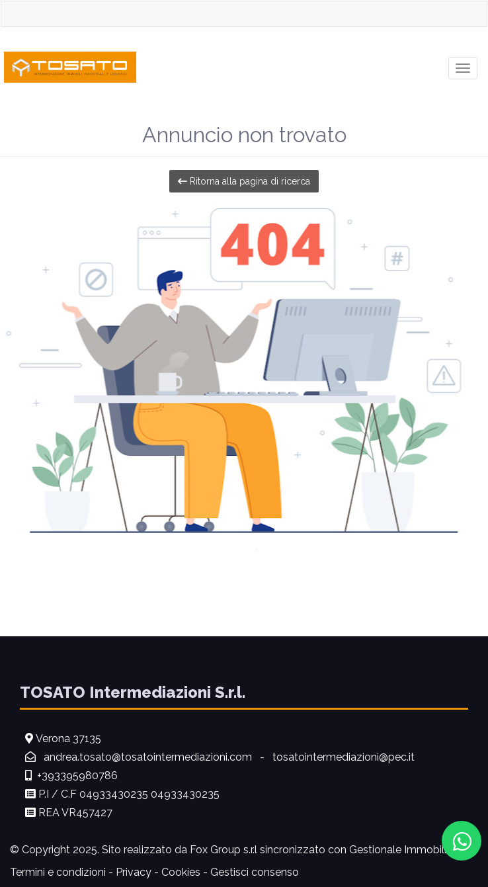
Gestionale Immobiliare (405, 849)
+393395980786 (77, 775)
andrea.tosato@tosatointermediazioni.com (149, 757)
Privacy (133, 872)
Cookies (180, 872)
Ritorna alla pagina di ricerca (244, 181)
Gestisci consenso (254, 872)
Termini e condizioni (58, 872)
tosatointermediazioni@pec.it (343, 757)
